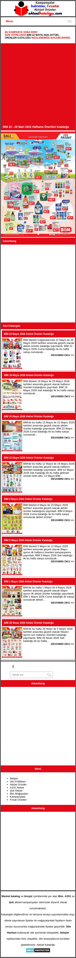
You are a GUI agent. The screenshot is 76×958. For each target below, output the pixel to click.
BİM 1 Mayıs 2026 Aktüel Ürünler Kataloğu (28, 581)
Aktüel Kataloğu (46, 944)
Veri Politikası (18, 781)
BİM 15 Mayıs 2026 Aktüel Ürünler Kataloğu (29, 416)
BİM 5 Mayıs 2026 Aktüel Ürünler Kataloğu (28, 540)
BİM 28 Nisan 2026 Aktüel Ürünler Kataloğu (29, 622)
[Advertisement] (38, 85)
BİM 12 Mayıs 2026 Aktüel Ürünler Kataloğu (29, 457)
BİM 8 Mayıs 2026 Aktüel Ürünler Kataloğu (28, 499)
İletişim (14, 778)
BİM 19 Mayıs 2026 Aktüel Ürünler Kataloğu (29, 375)
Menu (9, 21)
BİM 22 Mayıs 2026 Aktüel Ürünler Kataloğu (29, 334)
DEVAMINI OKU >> (62, 355)
